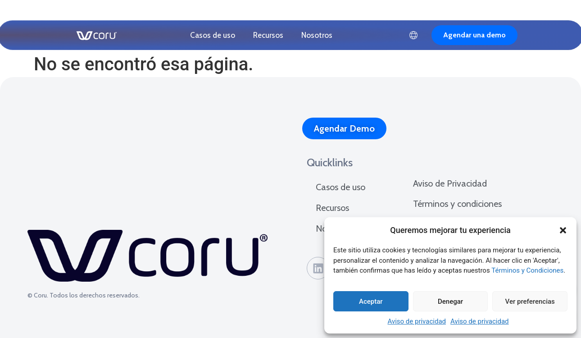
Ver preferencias (530, 301)
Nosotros (316, 35)
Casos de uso (212, 35)
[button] (562, 230)
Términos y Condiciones (527, 270)
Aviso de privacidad (416, 321)
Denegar (450, 301)
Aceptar (371, 301)
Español (413, 35)
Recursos (268, 35)
